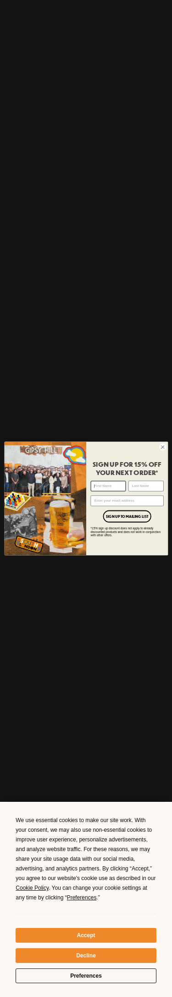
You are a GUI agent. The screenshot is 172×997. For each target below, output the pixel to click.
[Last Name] (145, 486)
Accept (86, 935)
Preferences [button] (82, 897)
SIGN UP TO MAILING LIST (126, 516)
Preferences (86, 976)
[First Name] (108, 486)
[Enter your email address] (126, 501)
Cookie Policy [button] (32, 888)
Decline (86, 955)
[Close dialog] (162, 447)
